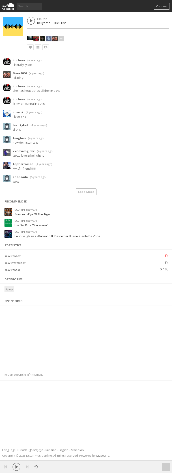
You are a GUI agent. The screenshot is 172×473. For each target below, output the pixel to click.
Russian (50, 450)
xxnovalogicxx (24, 151)
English (63, 450)
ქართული (36, 450)
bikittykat (20, 125)
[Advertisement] (86, 336)
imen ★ (18, 112)
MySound (102, 456)
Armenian (77, 450)
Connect (161, 6)
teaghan (19, 138)
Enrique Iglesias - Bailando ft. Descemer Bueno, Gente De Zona (57, 236)
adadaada (20, 177)
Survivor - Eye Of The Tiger (32, 214)
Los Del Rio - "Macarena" (31, 225)
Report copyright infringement (23, 375)
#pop (9, 289)
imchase (19, 60)
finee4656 (20, 73)
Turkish (22, 450)
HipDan (42, 19)
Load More (86, 192)
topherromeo (23, 164)
